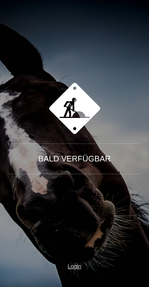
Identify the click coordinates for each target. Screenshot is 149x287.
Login (74, 266)
